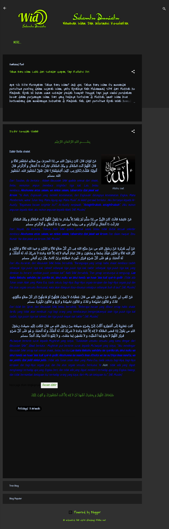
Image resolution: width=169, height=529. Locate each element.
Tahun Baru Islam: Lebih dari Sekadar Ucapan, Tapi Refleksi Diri (49, 72)
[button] (133, 72)
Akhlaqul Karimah (29, 408)
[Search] (164, 9)
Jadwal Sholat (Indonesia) (65, 43)
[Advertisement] (155, 105)
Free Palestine (96, 43)
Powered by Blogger (84, 512)
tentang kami (120, 43)
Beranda (19, 43)
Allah (105, 365)
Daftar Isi (36, 43)
